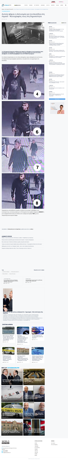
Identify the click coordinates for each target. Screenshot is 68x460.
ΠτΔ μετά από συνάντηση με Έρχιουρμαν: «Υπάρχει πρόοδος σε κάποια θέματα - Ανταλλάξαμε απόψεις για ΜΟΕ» (56, 44)
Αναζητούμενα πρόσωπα (15, 271)
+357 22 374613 (5, 451)
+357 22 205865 (5, 450)
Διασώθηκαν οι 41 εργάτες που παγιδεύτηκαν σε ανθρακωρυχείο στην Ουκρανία (57, 57)
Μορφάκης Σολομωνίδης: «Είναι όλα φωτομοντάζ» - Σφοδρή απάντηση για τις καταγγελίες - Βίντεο (33, 414)
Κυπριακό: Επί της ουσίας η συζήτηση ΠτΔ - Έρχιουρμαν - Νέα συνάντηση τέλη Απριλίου (23, 312)
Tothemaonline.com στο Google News (14, 229)
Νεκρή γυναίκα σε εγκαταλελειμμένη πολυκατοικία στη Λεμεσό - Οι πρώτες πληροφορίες (7, 358)
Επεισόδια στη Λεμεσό (6, 271)
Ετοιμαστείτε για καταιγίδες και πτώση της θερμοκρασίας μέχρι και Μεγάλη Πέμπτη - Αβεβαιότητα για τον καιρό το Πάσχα (56, 75)
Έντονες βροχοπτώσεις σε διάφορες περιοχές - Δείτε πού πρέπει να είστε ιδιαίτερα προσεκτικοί (11, 281)
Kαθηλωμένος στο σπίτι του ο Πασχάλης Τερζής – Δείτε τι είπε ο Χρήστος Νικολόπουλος (18, 246)
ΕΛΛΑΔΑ (57, 5)
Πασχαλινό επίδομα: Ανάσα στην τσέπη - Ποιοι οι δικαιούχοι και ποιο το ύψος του (16, 248)
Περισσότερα (57, 99)
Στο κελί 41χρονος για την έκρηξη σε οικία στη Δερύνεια (37, 336)
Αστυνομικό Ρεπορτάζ (9, 9)
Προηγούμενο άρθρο (7, 278)
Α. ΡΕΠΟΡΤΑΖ (51, 33)
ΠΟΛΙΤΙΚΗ (26, 5)
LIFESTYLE (48, 5)
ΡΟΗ (52, 23)
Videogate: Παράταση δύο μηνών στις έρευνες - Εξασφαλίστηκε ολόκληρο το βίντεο (11, 397)
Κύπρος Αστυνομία (12, 273)
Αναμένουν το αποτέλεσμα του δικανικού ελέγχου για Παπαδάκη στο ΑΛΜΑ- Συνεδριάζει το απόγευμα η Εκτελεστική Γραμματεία (33, 397)
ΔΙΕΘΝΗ (61, 5)
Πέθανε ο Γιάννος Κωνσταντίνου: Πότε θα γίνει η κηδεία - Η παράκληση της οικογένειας (56, 95)
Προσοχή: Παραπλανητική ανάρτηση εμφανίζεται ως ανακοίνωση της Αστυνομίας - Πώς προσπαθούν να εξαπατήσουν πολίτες (22, 339)
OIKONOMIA (36, 446)
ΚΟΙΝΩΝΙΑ (30, 5)
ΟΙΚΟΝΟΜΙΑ (43, 5)
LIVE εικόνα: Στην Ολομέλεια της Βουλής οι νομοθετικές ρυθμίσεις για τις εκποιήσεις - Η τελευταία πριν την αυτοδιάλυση (33, 380)
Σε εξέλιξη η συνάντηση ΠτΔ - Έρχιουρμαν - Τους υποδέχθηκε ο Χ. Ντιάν (57, 82)
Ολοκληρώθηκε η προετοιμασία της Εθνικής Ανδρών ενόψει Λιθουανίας (34, 281)
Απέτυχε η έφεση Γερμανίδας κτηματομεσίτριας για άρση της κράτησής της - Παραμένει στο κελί (22, 358)
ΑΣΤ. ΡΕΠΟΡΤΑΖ (36, 5)
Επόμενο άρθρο (28, 278)
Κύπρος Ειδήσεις (5, 273)
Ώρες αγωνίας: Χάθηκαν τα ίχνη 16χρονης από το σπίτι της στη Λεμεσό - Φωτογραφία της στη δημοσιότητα (8, 338)
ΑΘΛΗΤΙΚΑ (53, 5)
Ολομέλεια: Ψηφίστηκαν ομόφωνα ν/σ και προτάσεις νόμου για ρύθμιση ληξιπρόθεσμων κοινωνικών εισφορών (56, 30)
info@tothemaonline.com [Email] (7, 452)
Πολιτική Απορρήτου (54, 444)
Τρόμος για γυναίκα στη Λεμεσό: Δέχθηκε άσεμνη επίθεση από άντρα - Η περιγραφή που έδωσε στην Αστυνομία (22, 244)
